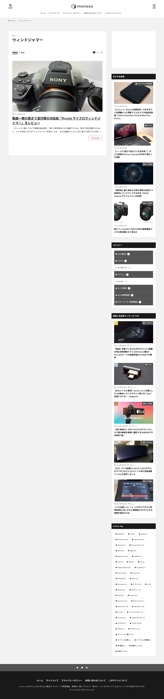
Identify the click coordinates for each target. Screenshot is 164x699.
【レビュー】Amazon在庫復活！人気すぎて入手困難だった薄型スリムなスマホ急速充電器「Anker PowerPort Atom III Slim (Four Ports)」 (133, 113)
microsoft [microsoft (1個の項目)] (122, 573)
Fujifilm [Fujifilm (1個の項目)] (137, 556)
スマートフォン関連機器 (145, 83)
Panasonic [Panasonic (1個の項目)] (122, 584)
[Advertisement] (133, 50)
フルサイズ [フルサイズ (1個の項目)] (137, 623)
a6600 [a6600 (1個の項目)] (120, 534)
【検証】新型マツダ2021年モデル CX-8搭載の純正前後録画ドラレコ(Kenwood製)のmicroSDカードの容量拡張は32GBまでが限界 (133, 353)
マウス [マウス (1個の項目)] (120, 629)
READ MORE (95, 138)
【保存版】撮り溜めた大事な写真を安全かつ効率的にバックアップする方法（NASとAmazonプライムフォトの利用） (133, 193)
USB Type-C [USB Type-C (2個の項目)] (139, 606)
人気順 (21, 52)
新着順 (15, 52)
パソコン (123, 274)
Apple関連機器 (125, 295)
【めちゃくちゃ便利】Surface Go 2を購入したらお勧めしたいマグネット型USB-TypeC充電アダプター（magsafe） (133, 393)
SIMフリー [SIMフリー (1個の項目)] (136, 590)
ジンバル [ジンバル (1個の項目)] (121, 618)
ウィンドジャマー (25, 21)
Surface (149, 125)
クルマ (122, 261)
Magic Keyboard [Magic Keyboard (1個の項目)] (124, 567)
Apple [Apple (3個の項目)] (133, 551)
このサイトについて (113, 13)
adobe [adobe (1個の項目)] (144, 534)
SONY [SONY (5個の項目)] (120, 595)
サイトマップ (54, 13)
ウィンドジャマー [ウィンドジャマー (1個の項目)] (136, 612)
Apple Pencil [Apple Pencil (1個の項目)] (122, 556)
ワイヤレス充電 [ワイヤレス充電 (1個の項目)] (124, 640)
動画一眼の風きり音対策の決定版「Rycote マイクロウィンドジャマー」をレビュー (56, 120)
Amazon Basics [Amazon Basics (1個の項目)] (137, 545)
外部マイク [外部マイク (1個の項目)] (122, 651)
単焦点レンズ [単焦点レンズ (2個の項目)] (137, 646)
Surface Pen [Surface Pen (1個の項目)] (138, 601)
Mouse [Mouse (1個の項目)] (135, 573)
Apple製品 (123, 254)
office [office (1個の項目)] (135, 579)
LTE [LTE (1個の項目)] (142, 562)
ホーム (43, 13)
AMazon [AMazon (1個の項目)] (121, 545)
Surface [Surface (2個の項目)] (133, 595)
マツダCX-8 (124, 267)
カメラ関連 (148, 164)
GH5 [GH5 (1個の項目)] (120, 562)
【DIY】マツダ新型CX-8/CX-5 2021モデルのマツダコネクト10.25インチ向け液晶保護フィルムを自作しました (133, 471)
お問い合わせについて (93, 13)
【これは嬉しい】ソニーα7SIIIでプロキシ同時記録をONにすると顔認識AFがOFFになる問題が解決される (133, 510)
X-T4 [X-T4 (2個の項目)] (120, 612)
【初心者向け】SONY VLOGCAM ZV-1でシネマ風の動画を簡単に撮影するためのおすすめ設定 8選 (133, 432)
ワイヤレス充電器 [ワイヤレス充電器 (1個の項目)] (143, 640)
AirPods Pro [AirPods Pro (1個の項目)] (122, 539)
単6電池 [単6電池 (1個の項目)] (121, 646)
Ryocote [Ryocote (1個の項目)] (121, 590)
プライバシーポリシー (72, 13)
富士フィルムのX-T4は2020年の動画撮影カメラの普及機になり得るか (133, 230)
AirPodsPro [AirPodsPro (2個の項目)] (139, 539)
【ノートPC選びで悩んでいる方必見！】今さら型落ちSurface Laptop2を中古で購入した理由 (133, 154)
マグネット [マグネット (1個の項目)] (135, 629)
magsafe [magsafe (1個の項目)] (141, 567)
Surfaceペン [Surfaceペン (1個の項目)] (122, 606)
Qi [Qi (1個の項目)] (149, 584)
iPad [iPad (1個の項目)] (131, 562)
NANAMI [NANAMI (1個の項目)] (121, 579)
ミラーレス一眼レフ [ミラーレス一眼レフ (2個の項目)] (125, 634)
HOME (13, 21)
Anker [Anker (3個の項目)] (120, 551)
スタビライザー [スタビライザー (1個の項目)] (138, 618)
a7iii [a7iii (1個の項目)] (132, 534)
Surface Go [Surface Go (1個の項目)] (122, 601)
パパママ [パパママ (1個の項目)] (121, 623)
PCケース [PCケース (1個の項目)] (137, 584)
